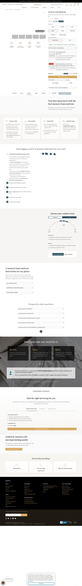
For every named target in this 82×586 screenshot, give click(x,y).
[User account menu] (67, 4)
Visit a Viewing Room (18, 4)
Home (6, 9)
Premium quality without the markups (50, 544)
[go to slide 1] (8, 37)
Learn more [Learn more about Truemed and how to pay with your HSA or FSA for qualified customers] (67, 79)
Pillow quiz (26, 546)
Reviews (26, 550)
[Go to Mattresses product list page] (24, 7)
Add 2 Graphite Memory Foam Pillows (64, 64)
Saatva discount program (29, 559)
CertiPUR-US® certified (68, 149)
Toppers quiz (26, 547)
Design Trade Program (66, 546)
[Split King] (72, 30)
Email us (7, 547)
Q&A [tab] (16, 428)
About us (44, 549)
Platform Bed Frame (31, 444)
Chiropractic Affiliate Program (67, 547)
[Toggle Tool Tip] (49, 461)
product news (20, 570)
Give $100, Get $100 (65, 552)
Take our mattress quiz (58, 278)
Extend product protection (10, 560)
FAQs (6, 563)
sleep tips (26, 570)
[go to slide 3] (22, 37)
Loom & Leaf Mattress (16, 9)
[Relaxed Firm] (55, 40)
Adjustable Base (52, 444)
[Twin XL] (62, 26)
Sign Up (24, 573)
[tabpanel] (19, 192)
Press (44, 550)
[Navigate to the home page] (38, 4)
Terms (6, 582)
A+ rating (30, 403)
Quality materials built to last (48, 546)
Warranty (7, 558)
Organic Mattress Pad (60, 52)
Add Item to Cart (62, 77)
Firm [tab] (69, 241)
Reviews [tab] (11, 428)
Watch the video (68, 278)
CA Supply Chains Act (16, 582)
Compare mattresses (28, 549)
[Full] (72, 26)
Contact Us (5, 4)
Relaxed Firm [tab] (55, 241)
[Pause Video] (8, 268)
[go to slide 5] (36, 37)
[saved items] (74, 4)
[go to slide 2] (15, 37)
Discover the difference (14, 498)
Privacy (10, 582)
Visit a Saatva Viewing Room (10, 549)
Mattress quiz (27, 544)
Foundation (42, 444)
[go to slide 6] (43, 37)
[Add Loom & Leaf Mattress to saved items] (44, 13)
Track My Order (11, 4)
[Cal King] (52, 34)
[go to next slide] (76, 385)
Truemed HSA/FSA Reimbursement (31, 561)
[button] (62, 87)
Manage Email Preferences (10, 564)
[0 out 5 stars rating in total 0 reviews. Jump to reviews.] (53, 19)
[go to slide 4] (29, 37)
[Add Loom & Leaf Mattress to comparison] (55, 83)
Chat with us (7, 546)
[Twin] (52, 26)
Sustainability (45, 547)
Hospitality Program (66, 549)
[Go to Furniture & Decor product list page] (35, 7)
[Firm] (70, 40)
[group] (25, 22)
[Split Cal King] (62, 34)
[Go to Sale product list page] (59, 7)
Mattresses (10, 9)
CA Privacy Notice (24, 582)
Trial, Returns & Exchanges (10, 555)
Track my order (8, 561)
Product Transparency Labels (29, 552)
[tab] (19, 190)
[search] (57, 4)
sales (16, 570)
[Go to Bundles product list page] (52, 7)
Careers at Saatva (65, 544)
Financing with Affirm (28, 558)
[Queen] (52, 30)
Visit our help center (9, 544)
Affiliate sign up (65, 550)
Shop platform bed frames (59, 465)
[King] (62, 30)
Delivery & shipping (9, 556)
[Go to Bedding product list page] (45, 7)
